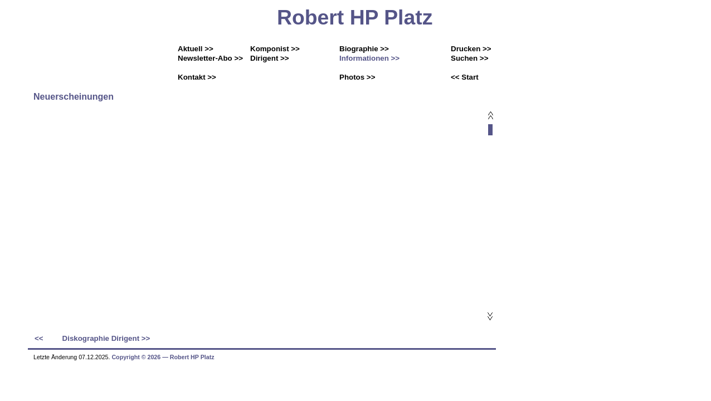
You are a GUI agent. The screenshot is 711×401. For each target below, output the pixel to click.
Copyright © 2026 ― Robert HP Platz (162, 357)
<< (39, 338)
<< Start (465, 77)
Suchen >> (469, 58)
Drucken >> (471, 49)
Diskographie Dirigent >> (106, 338)
